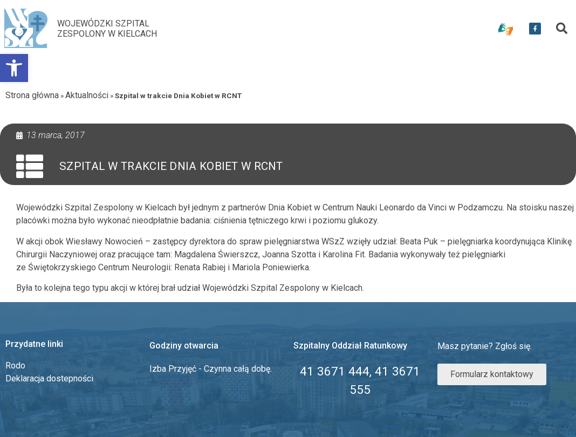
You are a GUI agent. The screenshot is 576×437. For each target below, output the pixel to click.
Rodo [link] (15, 365)
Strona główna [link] (32, 95)
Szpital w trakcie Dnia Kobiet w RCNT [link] (171, 166)
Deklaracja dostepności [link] (49, 378)
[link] (14, 68)
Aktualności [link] (86, 95)
